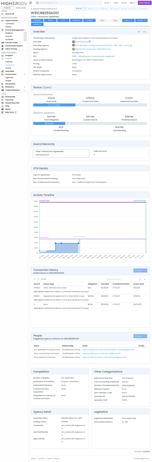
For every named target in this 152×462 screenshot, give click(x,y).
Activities (9, 39)
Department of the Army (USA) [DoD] (91, 49)
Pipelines (9, 33)
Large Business (128, 385)
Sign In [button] (132, 3)
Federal (7, 8)
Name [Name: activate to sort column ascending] (36, 346)
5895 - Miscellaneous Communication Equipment (93, 56)
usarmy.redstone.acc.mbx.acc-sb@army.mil (101, 353)
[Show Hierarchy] (131, 45)
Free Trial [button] (145, 3)
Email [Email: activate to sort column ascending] (85, 346)
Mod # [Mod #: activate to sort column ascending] (37, 284)
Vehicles (9, 62)
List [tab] (139, 32)
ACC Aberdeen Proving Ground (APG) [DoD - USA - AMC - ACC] (102, 45)
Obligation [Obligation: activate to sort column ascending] (92, 284)
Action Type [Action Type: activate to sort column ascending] (48, 284)
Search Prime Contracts (43, 9)
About (34, 458)
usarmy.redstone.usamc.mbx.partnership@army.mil (105, 357)
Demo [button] (124, 3)
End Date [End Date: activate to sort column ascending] (105, 284)
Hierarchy (76, 20)
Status (50, 20)
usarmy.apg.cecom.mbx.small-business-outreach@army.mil (108, 349)
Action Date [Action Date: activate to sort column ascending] (138, 284)
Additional (37, 24)
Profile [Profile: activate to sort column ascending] (141, 346)
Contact (41, 458)
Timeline (89, 20)
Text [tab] (144, 32)
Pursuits (8, 36)
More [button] (107, 3)
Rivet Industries (81, 42)
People (8, 80)
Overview (37, 20)
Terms (49, 458)
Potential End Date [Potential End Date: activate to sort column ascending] (121, 284)
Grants (8, 27)
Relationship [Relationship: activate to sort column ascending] (67, 346)
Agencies (9, 77)
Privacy (57, 458)
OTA (63, 20)
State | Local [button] (21, 8)
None (74, 67)
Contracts (9, 23)
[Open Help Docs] (57, 9)
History (128, 20)
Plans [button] (116, 3)
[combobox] (70, 3)
